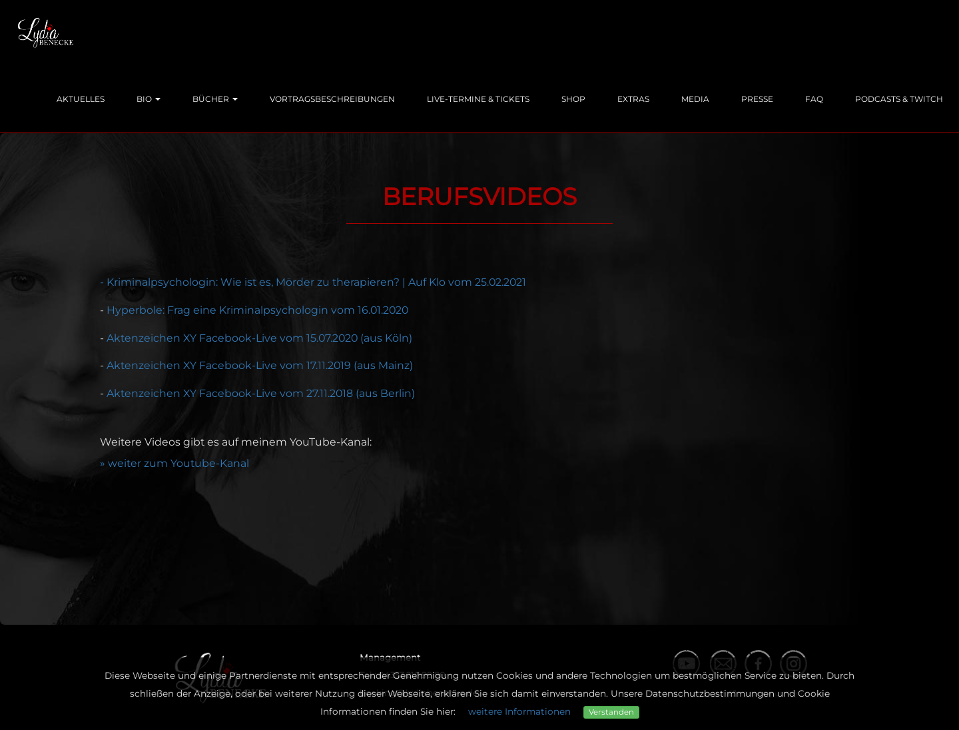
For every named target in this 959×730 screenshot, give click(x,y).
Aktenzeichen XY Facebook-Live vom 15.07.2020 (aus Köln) (259, 338)
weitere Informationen (519, 711)
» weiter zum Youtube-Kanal (174, 463)
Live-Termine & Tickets (478, 99)
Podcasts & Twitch (899, 99)
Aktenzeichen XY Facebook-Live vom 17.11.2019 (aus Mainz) (260, 365)
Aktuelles (81, 99)
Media (695, 99)
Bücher (215, 99)
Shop (573, 99)
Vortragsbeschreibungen (332, 99)
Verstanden (611, 712)
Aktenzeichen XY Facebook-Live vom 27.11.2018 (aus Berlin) (261, 393)
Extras (633, 99)
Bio (148, 99)
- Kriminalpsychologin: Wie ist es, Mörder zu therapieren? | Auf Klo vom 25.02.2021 (313, 282)
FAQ (814, 99)
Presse (757, 99)
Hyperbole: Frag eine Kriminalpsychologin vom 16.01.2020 (257, 310)
